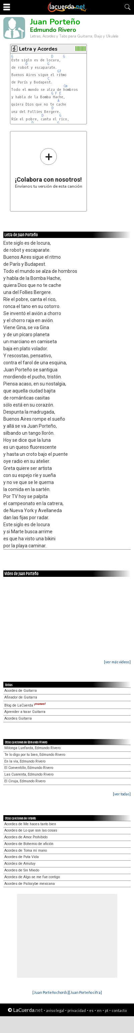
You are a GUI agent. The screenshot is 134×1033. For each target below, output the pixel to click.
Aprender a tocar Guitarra (24, 712)
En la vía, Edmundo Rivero (24, 761)
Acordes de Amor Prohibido (25, 837)
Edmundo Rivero (53, 30)
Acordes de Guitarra (20, 690)
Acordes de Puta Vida (21, 857)
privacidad (77, 1010)
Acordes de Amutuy (19, 863)
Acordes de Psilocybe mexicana (29, 884)
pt (106, 1010)
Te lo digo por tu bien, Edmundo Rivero (34, 754)
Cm (65, 86)
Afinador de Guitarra (20, 697)
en (99, 1010)
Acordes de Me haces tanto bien (30, 824)
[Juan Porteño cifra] (85, 992)
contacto (119, 1010)
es (91, 1010)
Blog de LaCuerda (25, 705)
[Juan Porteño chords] (50, 992)
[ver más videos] (117, 662)
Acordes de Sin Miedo (21, 870)
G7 (59, 71)
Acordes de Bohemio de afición (28, 844)
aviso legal (55, 1010)
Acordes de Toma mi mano (25, 850)
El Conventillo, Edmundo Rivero (28, 768)
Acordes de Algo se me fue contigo (32, 877)
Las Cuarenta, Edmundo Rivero (28, 774)
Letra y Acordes (38, 49)
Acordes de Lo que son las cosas (30, 830)
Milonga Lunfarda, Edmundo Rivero (32, 748)
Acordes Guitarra (18, 718)
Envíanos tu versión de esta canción (48, 168)
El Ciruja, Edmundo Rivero (24, 781)
